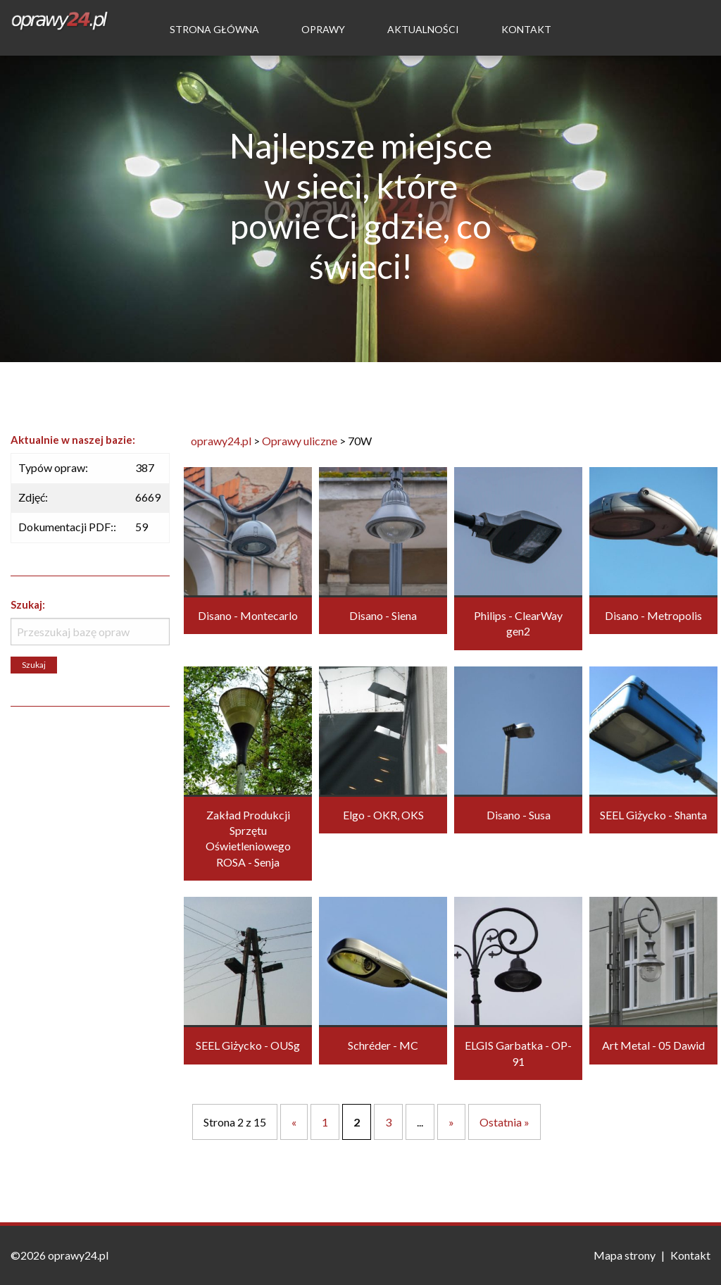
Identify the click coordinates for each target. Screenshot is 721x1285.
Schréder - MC (383, 1045)
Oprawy (323, 29)
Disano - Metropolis (653, 615)
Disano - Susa (519, 814)
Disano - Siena (383, 615)
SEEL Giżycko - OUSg (248, 1045)
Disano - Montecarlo (248, 615)
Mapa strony (625, 1255)
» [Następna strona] (451, 1122)
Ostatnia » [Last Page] (504, 1122)
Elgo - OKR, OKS (383, 814)
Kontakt (526, 29)
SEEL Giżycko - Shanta (653, 814)
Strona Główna (214, 29)
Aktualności (423, 29)
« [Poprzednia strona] (293, 1122)
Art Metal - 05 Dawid (653, 1045)
